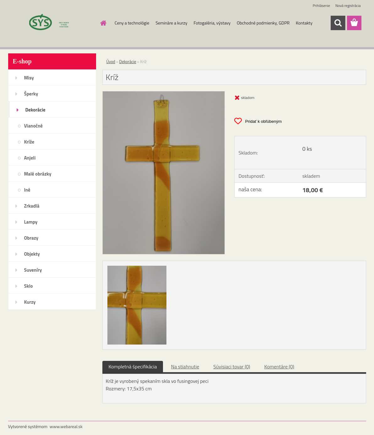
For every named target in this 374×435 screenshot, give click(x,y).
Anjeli (30, 157)
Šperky (31, 93)
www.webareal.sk (66, 426)
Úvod (110, 61)
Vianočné (33, 125)
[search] (338, 23)
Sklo (28, 286)
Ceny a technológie (132, 22)
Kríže (29, 141)
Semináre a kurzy (171, 22)
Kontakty (304, 22)
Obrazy (31, 238)
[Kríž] (164, 94)
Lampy (31, 222)
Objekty (32, 254)
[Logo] (51, 23)
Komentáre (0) (279, 366)
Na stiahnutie (185, 366)
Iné (27, 189)
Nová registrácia (348, 5)
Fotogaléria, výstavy (211, 22)
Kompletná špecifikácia (133, 366)
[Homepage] (102, 23)
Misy (29, 77)
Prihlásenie (321, 5)
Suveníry (33, 270)
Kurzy (30, 302)
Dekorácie (35, 109)
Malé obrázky (37, 173)
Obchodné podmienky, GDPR (263, 22)
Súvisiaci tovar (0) (231, 366)
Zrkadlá (32, 205)
